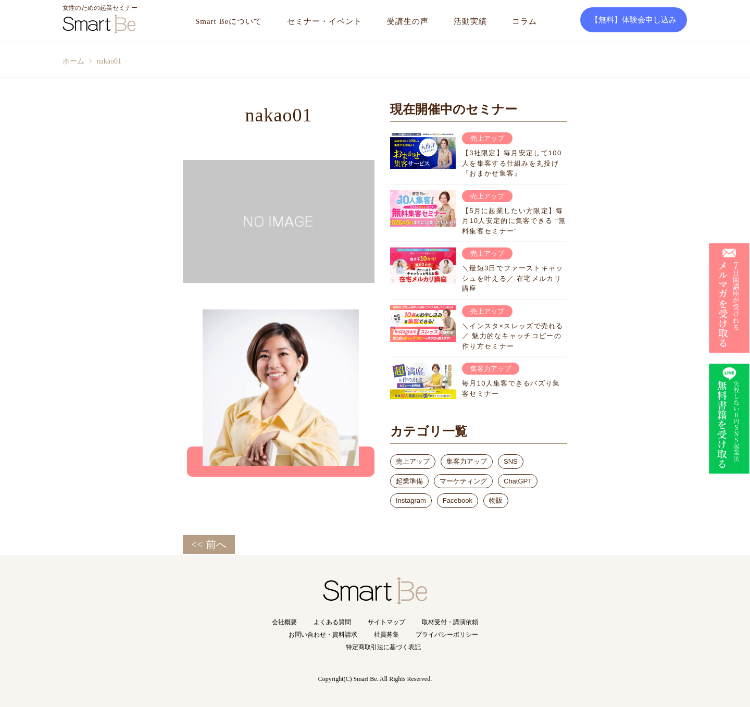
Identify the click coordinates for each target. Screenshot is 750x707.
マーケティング (463, 481)
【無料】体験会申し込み (634, 20)
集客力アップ (466, 461)
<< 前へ (209, 544)
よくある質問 (332, 622)
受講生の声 (408, 21)
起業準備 (409, 481)
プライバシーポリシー (447, 634)
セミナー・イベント (324, 21)
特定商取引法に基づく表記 (383, 647)
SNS (511, 461)
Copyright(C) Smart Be (347, 679)
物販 (496, 500)
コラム (524, 21)
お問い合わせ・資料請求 (323, 634)
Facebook (457, 500)
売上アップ (413, 461)
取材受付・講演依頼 (450, 622)
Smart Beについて (228, 21)
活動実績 (470, 21)
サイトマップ (386, 622)
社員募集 (386, 634)
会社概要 (284, 622)
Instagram (411, 500)
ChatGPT (518, 481)
